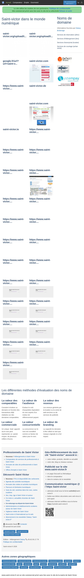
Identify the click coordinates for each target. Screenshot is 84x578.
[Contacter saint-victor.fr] (81, 2)
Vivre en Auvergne (47, 567)
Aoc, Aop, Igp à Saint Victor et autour (19, 495)
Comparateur (17, 2)
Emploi (26, 2)
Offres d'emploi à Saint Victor (16, 470)
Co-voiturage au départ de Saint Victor (20, 503)
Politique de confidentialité (59, 8)
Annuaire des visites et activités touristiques (21, 484)
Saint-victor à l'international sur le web (19, 514)
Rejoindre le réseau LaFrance (12, 534)
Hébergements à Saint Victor (24, 456)
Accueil (8, 2)
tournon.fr (43, 564)
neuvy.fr (19, 564)
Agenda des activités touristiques (18, 482)
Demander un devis (9, 531)
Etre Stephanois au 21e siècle (62, 567)
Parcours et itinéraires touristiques (18, 487)
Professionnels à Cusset (55, 561)
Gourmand (34, 2)
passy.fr (36, 564)
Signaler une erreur (22, 531)
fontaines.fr (77, 561)
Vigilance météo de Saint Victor (17, 511)
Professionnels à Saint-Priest (10, 567)
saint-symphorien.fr (35, 567)
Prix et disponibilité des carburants (26, 479)
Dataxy (22, 539)
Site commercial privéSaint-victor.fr (69, 2)
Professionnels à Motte (9, 564)
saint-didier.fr (62, 564)
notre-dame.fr (27, 564)
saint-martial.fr (72, 564)
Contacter (23, 524)
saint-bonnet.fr (52, 564)
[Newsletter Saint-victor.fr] (78, 2)
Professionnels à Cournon (40, 561)
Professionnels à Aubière (9, 561)
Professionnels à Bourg (24, 561)
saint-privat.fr (24, 567)
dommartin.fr (68, 561)
